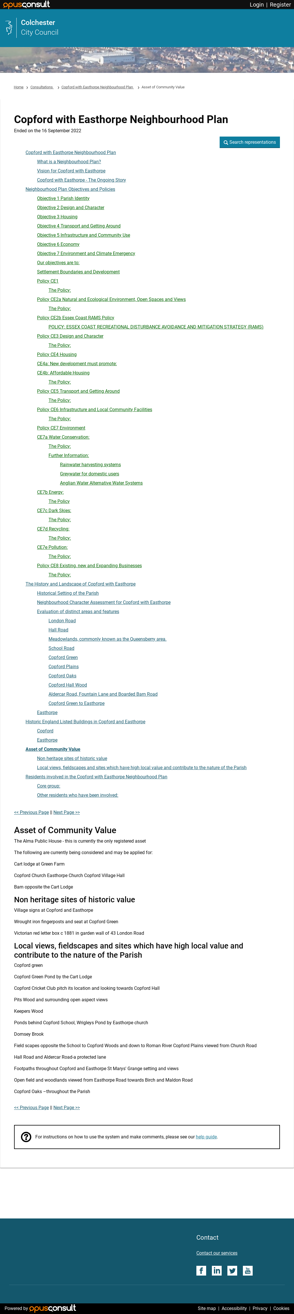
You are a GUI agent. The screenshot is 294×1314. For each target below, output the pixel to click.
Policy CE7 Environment (61, 428)
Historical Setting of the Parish (68, 593)
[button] (250, 142)
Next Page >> (66, 812)
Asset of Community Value (53, 749)
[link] (147, 27)
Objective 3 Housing (57, 216)
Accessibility (234, 1308)
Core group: (48, 786)
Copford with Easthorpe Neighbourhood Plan (97, 87)
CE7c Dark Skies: (54, 510)
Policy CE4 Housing (57, 354)
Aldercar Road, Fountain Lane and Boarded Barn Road (103, 694)
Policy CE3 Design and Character (70, 336)
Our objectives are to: (58, 262)
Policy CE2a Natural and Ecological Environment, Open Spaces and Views (111, 299)
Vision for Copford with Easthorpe (71, 171)
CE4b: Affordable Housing (63, 373)
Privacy (260, 1308)
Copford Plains (64, 666)
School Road (61, 648)
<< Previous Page (31, 812)
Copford (45, 731)
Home (19, 87)
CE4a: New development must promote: (77, 363)
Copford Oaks (62, 676)
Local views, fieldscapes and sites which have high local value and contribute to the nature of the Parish (142, 767)
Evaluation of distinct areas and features (78, 611)
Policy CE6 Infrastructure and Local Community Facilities (94, 409)
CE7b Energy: (50, 492)
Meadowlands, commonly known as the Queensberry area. (108, 639)
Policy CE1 (48, 281)
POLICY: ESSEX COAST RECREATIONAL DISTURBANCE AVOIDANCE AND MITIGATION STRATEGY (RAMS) (156, 327)
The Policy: (60, 290)
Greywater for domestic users (89, 474)
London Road (62, 620)
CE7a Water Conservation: (63, 437)
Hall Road (58, 630)
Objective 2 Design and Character (70, 207)
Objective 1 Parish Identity (63, 198)
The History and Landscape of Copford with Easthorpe (81, 584)
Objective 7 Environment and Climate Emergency (86, 253)
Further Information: (69, 455)
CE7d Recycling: (53, 529)
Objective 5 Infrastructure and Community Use (83, 235)
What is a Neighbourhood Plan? (69, 161)
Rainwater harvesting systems (90, 464)
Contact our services (216, 1253)
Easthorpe (47, 712)
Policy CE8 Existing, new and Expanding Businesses (89, 565)
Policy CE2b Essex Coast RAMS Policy (75, 317)
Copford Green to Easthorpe (77, 703)
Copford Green (63, 657)
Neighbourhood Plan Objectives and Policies (70, 189)
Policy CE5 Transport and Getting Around (78, 391)
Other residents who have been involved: (77, 795)
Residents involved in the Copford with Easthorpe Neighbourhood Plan (96, 777)
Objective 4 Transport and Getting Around (79, 226)
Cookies (281, 1308)
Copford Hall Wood (68, 685)
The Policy (59, 501)
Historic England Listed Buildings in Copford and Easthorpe (85, 721)
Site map (207, 1308)
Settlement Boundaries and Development (78, 272)
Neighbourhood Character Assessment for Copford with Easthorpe (104, 602)
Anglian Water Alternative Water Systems (101, 483)
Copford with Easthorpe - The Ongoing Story (81, 180)
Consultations (42, 87)
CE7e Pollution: (52, 547)
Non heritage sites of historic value (72, 758)
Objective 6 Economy (58, 244)
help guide (206, 1137)
